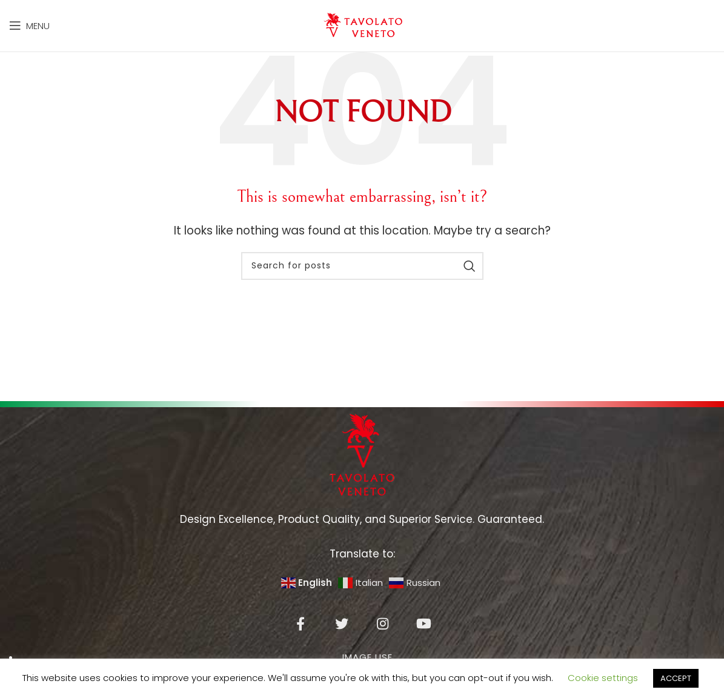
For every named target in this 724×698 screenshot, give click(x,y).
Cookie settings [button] (603, 677)
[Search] (362, 277)
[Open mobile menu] (29, 31)
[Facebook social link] (300, 635)
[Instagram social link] (383, 635)
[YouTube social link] (424, 635)
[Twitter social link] (342, 635)
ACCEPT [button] (675, 678)
